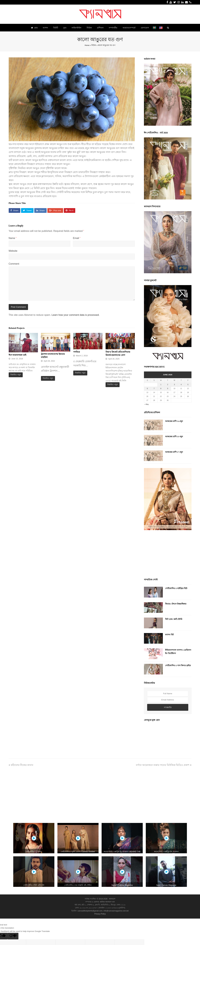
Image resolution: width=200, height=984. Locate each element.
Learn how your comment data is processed (75, 315)
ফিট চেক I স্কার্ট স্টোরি (173, 619)
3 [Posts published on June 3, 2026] (174, 384)
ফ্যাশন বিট (169, 634)
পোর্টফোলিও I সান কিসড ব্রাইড (178, 665)
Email (76, 238)
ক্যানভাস (112, 899)
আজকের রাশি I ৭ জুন (174, 452)
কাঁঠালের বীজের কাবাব (21, 765)
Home (87, 45)
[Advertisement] (167, 555)
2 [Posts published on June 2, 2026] (167, 384)
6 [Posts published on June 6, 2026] (147, 388)
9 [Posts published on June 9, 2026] (167, 388)
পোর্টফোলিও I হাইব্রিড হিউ (176, 588)
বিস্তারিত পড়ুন (15, 375)
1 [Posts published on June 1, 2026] (160, 384)
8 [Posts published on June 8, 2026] (160, 388)
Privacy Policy (100, 914)
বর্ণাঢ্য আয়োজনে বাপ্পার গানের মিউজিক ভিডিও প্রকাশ (163, 765)
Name (12, 238)
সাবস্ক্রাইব (168, 707)
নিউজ (93, 45)
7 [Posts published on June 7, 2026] (154, 388)
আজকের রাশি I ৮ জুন (174, 436)
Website (13, 251)
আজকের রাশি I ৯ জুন (174, 421)
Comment (14, 263)
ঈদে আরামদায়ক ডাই (17, 355)
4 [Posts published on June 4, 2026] (181, 384)
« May (147, 404)
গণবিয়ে (76, 352)
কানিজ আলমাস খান (107, 902)
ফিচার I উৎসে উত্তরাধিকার (175, 604)
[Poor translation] (12, 936)
